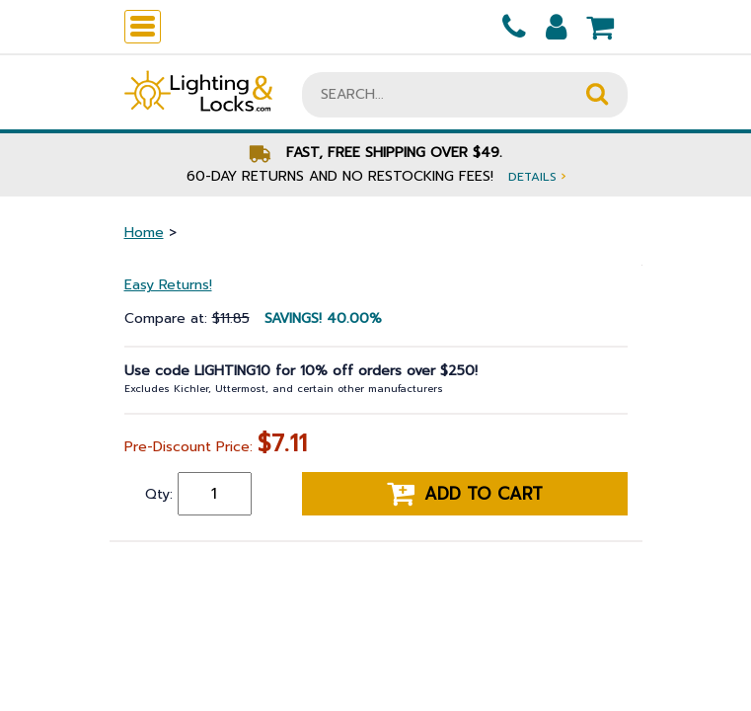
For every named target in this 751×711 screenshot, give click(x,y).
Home (144, 232)
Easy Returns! (168, 285)
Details (536, 176)
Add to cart (465, 494)
